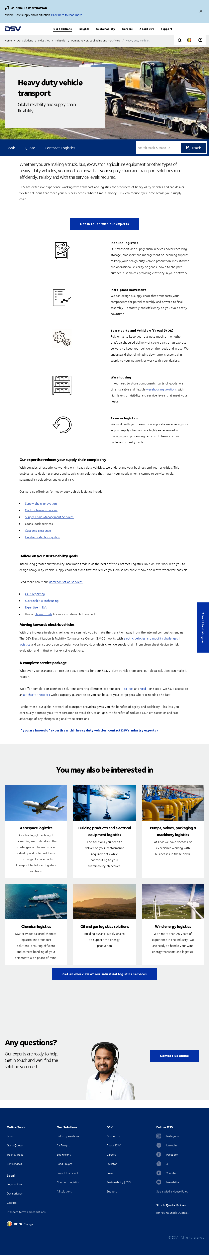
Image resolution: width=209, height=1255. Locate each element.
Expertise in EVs (36, 615)
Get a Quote (14, 1145)
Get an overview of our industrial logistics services (104, 981)
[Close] (201, 11)
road (143, 696)
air (125, 696)
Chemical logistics (36, 934)
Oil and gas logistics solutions (104, 934)
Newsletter (173, 1182)
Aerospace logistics (36, 835)
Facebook (172, 1154)
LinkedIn (171, 1145)
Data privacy (14, 1193)
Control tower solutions (41, 518)
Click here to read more (66, 15)
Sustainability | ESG (119, 1182)
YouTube (171, 1173)
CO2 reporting (35, 602)
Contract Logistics (68, 1182)
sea (131, 696)
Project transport (67, 1173)
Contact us (113, 1136)
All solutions (64, 1191)
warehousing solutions (161, 397)
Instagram (172, 1136)
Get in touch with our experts (104, 231)
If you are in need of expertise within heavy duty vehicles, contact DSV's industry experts (87, 738)
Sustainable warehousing (42, 608)
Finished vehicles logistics (42, 545)
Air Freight (63, 1145)
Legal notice (14, 1184)
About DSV (114, 1145)
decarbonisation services (66, 590)
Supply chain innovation (41, 511)
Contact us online (174, 1063)
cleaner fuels (43, 622)
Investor (112, 1164)
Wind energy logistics (173, 934)
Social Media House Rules (172, 1191)
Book (10, 1136)
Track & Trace (15, 1154)
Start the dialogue (203, 627)
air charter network (36, 702)
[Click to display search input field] (179, 48)
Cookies (11, 1203)
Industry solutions (68, 1136)
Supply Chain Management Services (49, 525)
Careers (111, 1154)
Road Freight (65, 1164)
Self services (14, 1164)
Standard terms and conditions (26, 1212)
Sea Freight (64, 1154)
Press (110, 1173)
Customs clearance (38, 538)
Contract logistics (60, 155)
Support (112, 1191)
